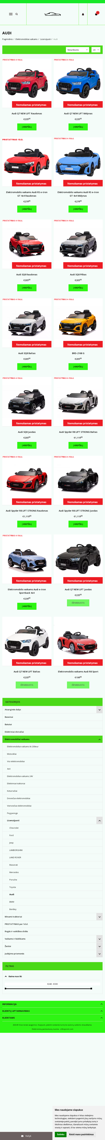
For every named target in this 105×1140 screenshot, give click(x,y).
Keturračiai (12, 790)
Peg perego (12, 813)
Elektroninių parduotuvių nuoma (45, 1029)
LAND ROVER (15, 857)
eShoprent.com (66, 1029)
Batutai (8, 724)
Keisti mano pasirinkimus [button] (81, 1134)
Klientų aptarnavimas (16, 1010)
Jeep (11, 842)
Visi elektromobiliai (16, 761)
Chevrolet (13, 827)
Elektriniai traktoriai (16, 783)
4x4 (8, 768)
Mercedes (14, 872)
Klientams (8, 1017)
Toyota (12, 887)
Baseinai (9, 717)
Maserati (13, 864)
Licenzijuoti (13, 820)
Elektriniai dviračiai (14, 731)
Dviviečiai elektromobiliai (18, 798)
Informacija (9, 1004)
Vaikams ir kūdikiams (15, 938)
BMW (11, 901)
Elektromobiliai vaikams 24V (20, 776)
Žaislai (8, 946)
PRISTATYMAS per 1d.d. (16, 924)
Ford (11, 835)
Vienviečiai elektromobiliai (19, 805)
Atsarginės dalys (13, 709)
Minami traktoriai (13, 916)
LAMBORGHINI (15, 850)
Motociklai (11, 754)
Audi (11, 894)
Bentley (12, 909)
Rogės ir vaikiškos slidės (16, 931)
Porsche (13, 879)
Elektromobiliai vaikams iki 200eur (22, 746)
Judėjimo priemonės (14, 953)
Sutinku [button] (60, 1134)
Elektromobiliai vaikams (17, 739)
